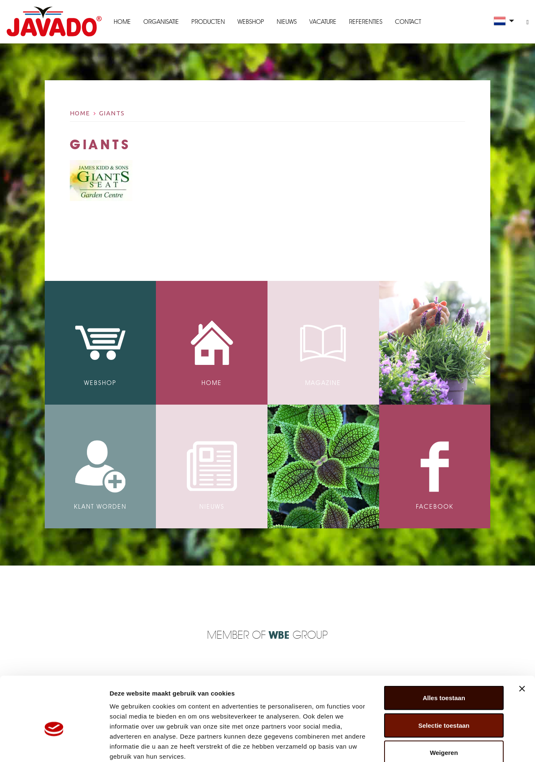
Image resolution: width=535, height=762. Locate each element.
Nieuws (286, 21)
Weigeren (444, 707)
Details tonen (451, 745)
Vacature (322, 21)
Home (121, 21)
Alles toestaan (444, 652)
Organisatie (160, 21)
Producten (207, 21)
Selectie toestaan (444, 679)
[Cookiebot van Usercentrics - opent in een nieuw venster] (54, 745)
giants (112, 113)
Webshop (250, 21)
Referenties (365, 21)
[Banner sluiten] (522, 643)
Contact (407, 21)
